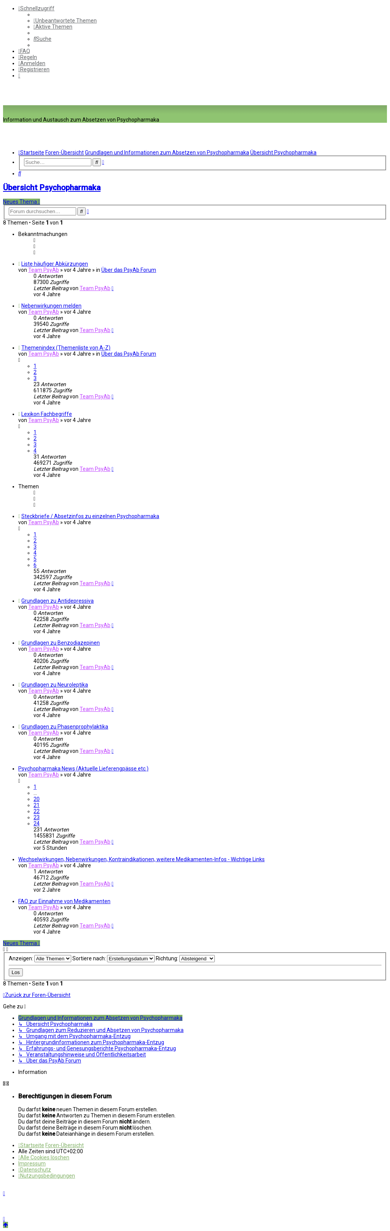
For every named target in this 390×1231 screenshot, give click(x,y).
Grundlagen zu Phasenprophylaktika (64, 727)
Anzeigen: (40, 958)
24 (37, 823)
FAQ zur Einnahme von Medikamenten (64, 901)
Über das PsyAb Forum (128, 270)
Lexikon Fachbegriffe (46, 414)
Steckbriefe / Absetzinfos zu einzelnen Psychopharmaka (90, 516)
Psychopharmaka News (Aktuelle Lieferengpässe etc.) (83, 769)
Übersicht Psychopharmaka (52, 187)
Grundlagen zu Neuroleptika (54, 685)
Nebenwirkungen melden (51, 306)
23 (37, 817)
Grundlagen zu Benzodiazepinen (60, 643)
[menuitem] (65, 21)
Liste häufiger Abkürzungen (54, 264)
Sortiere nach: (113, 958)
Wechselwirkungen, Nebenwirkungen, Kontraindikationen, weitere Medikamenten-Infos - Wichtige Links (141, 859)
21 (37, 805)
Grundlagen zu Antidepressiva (57, 601)
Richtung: (185, 958)
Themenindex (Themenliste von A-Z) (65, 348)
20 (37, 799)
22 (37, 811)
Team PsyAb (43, 270)
